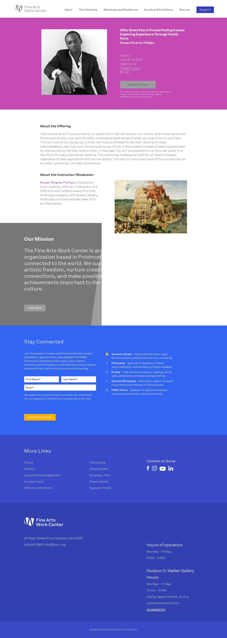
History (29, 469)
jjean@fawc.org (127, 96)
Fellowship (97, 462)
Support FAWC (100, 488)
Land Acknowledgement (42, 475)
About (28, 462)
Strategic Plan (100, 475)
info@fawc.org (55, 545)
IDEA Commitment (38, 488)
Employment (99, 469)
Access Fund (33, 481)
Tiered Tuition (130, 68)
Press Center (99, 481)
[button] (34, 308)
